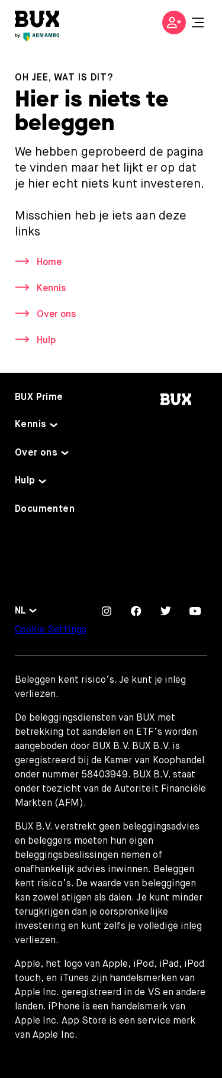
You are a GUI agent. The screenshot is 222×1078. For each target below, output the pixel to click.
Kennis (51, 288)
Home (49, 262)
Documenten (45, 509)
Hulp (46, 341)
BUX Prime (39, 397)
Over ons (56, 314)
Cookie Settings (50, 630)
